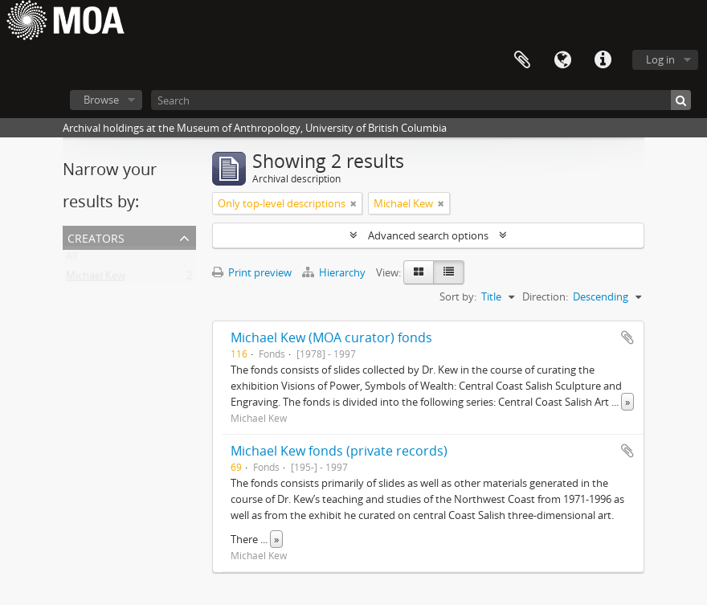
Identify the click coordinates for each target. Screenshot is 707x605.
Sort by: (457, 296)
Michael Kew (95, 279)
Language (562, 60)
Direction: (545, 296)
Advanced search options (428, 235)
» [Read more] (627, 401)
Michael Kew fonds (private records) (339, 451)
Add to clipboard (627, 337)
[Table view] (448, 272)
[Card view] (418, 272)
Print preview (252, 272)
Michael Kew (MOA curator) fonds (331, 337)
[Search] (421, 100)
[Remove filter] (353, 203)
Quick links (602, 60)
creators (96, 236)
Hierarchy (335, 272)
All (71, 259)
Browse (101, 99)
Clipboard (522, 60)
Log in (660, 59)
